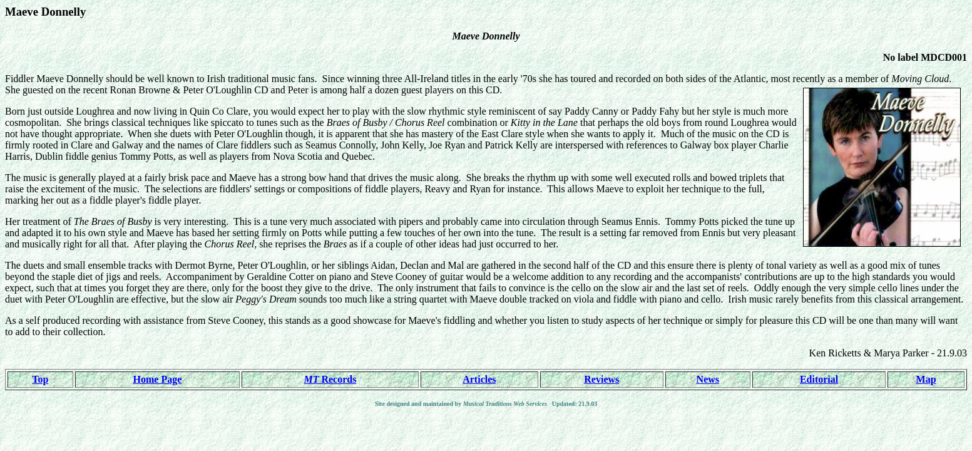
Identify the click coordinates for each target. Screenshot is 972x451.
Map (926, 379)
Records (330, 379)
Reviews (601, 379)
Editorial (819, 379)
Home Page (157, 379)
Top (40, 379)
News (708, 379)
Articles (479, 379)
